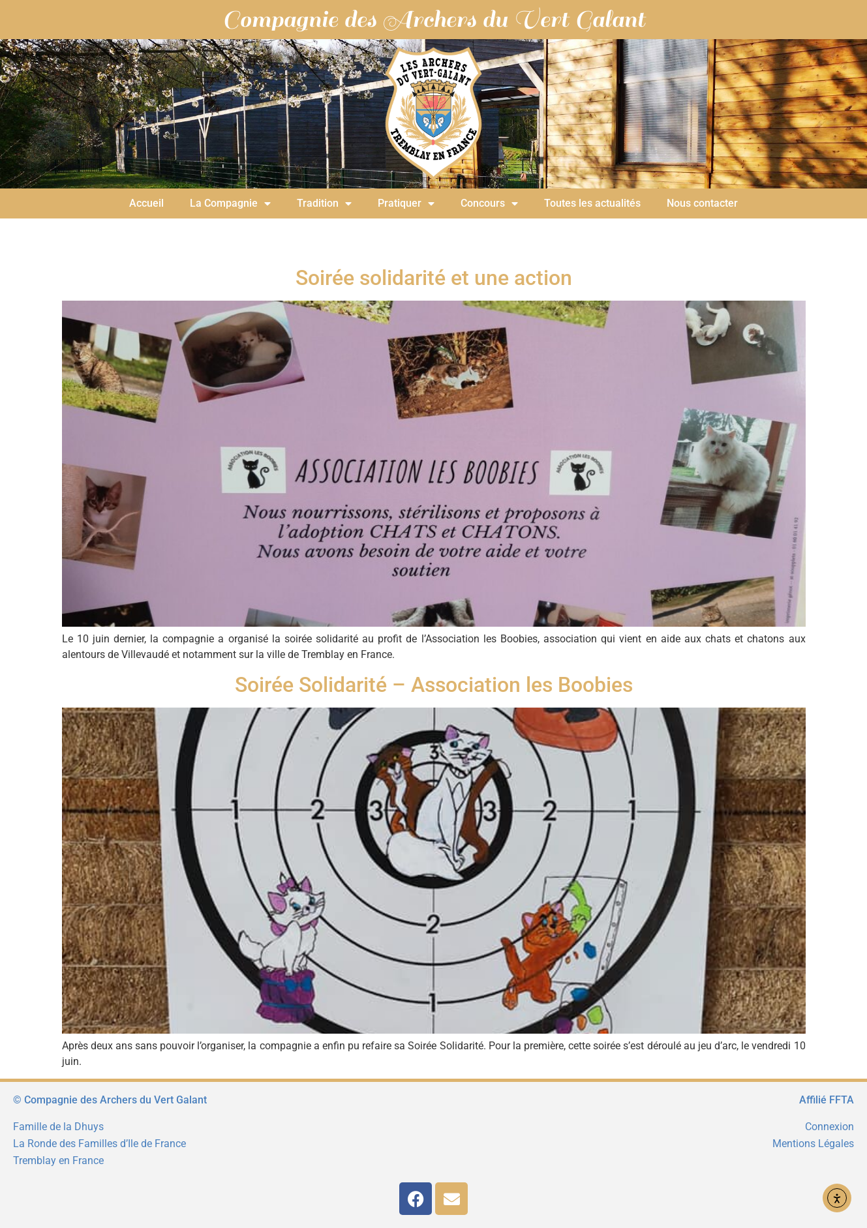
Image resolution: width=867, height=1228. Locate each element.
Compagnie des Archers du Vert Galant (433, 20)
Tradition (324, 203)
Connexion (829, 1126)
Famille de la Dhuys (58, 1126)
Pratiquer (406, 203)
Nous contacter (702, 203)
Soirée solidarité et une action (434, 277)
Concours (489, 203)
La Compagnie (230, 203)
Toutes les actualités (592, 203)
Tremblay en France (58, 1160)
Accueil (146, 203)
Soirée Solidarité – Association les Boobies (434, 684)
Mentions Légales (813, 1143)
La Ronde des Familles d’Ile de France (99, 1143)
